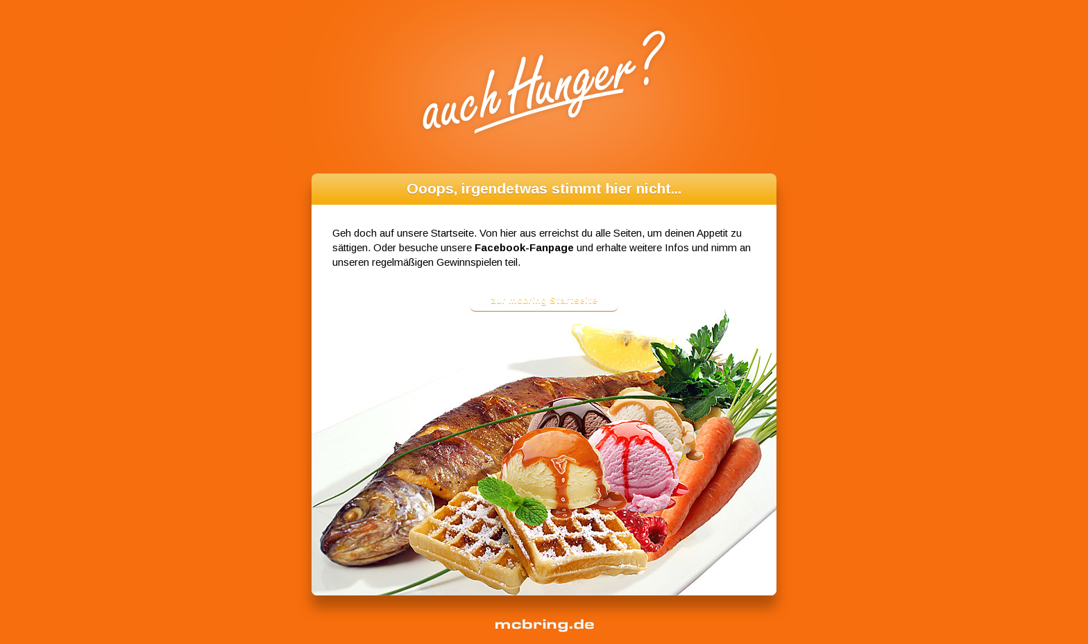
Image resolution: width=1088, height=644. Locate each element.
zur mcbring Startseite (544, 300)
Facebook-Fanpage (524, 247)
